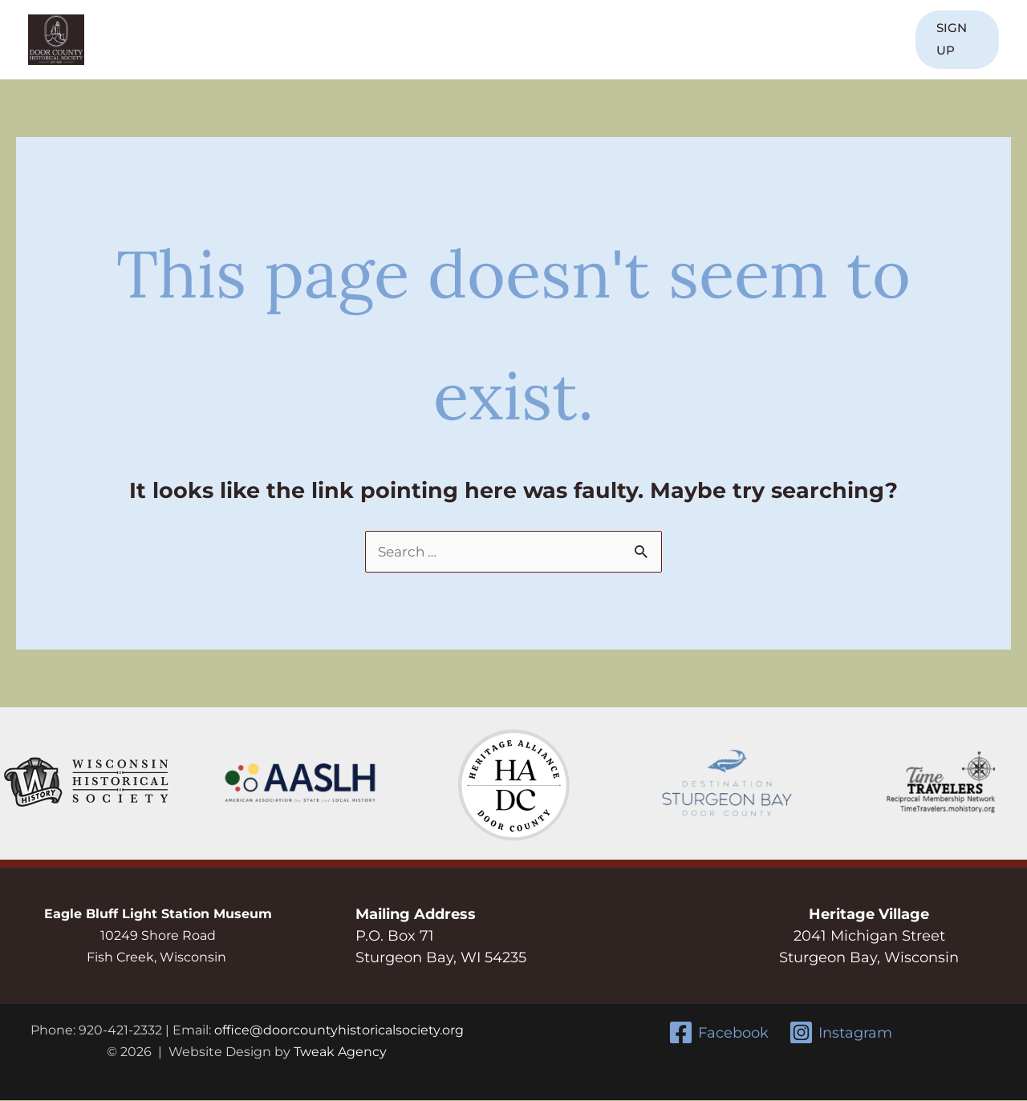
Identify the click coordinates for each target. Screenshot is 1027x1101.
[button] (952, 40)
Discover (418, 39)
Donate (778, 39)
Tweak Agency (340, 1052)
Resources (679, 39)
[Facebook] (717, 1033)
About (244, 39)
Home (182, 39)
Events (583, 39)
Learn (504, 39)
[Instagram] (841, 1033)
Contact (851, 39)
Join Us (326, 39)
